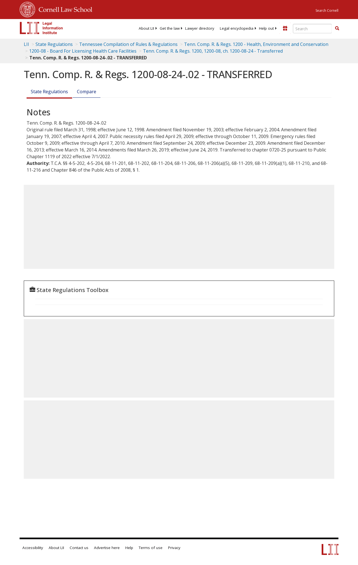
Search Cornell (326, 10)
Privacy (174, 547)
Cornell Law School (63, 8)
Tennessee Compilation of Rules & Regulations (128, 44)
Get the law (170, 28)
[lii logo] (41, 28)
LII (26, 44)
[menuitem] (146, 28)
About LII (146, 28)
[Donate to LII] (285, 28)
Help (129, 547)
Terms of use (150, 547)
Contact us (79, 547)
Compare (86, 91)
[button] (337, 28)
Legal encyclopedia (236, 28)
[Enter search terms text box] (312, 28)
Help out (266, 28)
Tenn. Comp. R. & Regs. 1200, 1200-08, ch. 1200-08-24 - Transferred (213, 51)
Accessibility (32, 547)
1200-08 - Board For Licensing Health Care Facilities (82, 51)
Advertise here (107, 547)
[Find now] (337, 28)
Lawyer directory (199, 28)
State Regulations (54, 44)
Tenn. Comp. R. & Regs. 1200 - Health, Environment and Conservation (256, 44)
